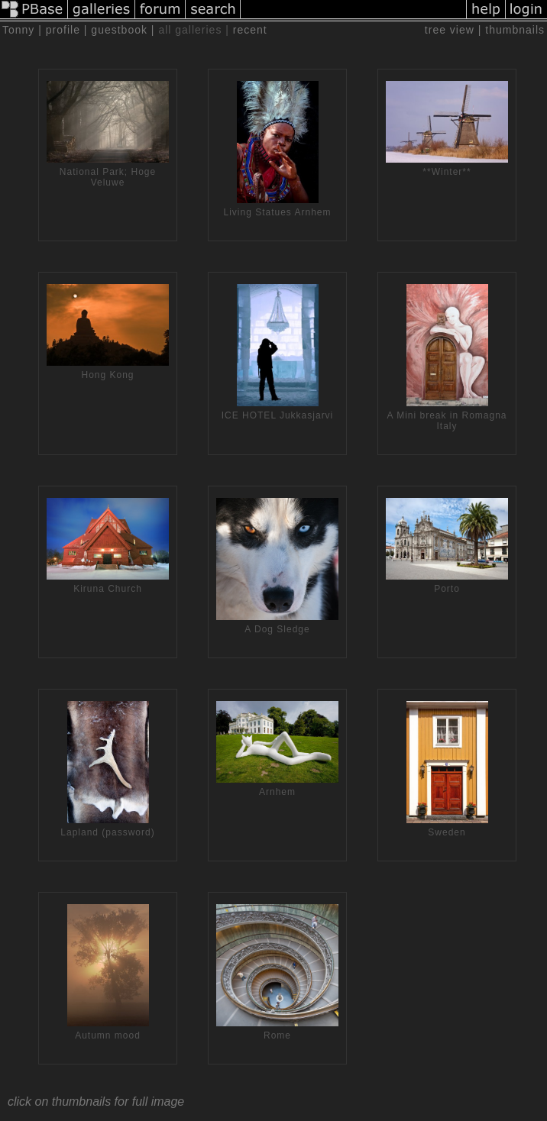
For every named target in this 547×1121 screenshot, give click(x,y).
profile (63, 30)
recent (250, 30)
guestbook (119, 30)
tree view (449, 30)
